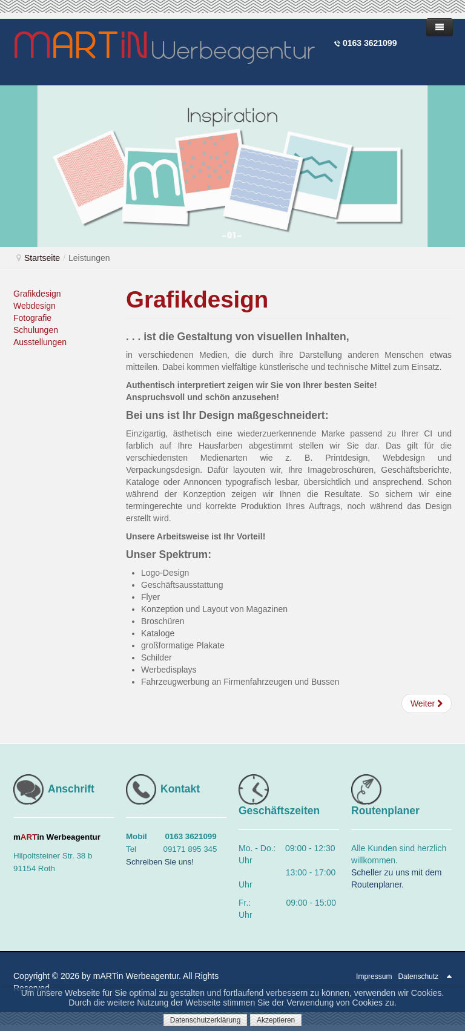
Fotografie (32, 318)
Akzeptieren (276, 1020)
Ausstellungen (40, 342)
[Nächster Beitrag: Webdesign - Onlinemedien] (426, 703)
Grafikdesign (37, 293)
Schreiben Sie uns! (160, 861)
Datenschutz (418, 976)
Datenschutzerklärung (205, 1020)
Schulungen (35, 330)
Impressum (374, 976)
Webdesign (34, 306)
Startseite (42, 258)
